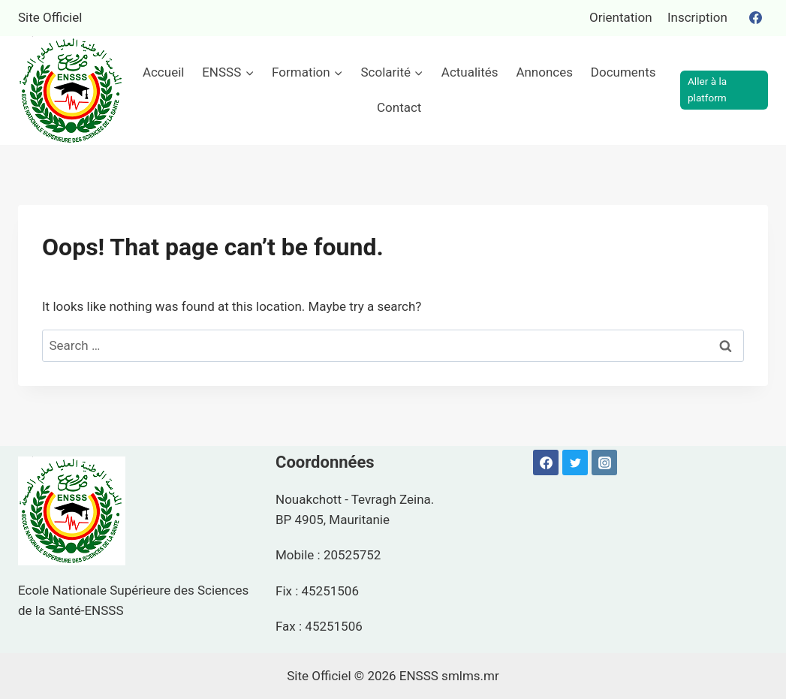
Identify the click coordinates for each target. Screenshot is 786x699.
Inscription (697, 17)
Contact (399, 107)
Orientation (620, 17)
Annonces (544, 72)
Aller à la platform (707, 89)
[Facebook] (755, 18)
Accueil (164, 72)
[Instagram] (604, 462)
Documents (623, 72)
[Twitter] (575, 462)
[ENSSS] (71, 90)
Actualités (469, 72)
